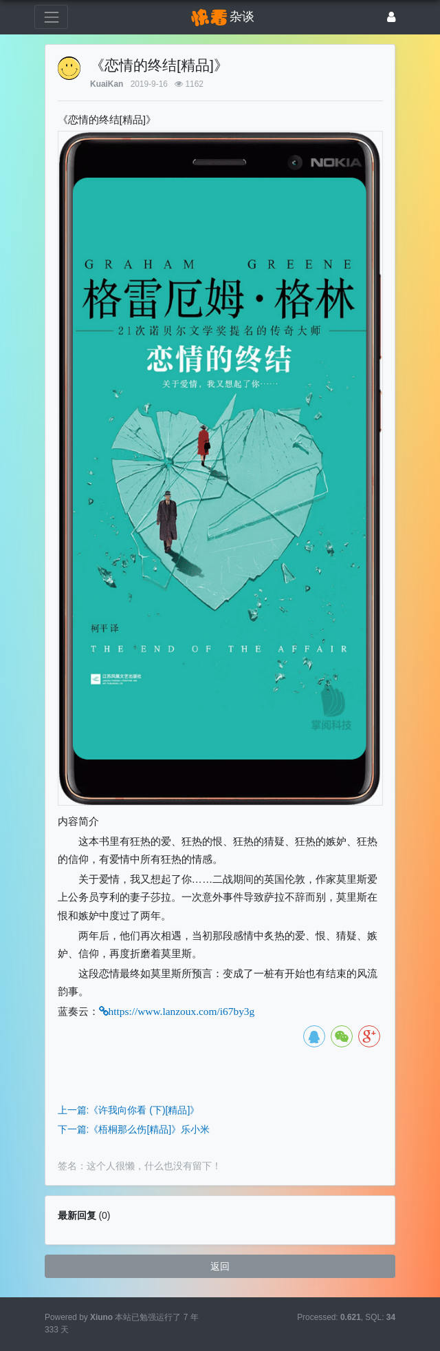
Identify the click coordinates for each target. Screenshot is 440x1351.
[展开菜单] (51, 17)
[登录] (391, 17)
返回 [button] (220, 1266)
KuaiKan (106, 84)
